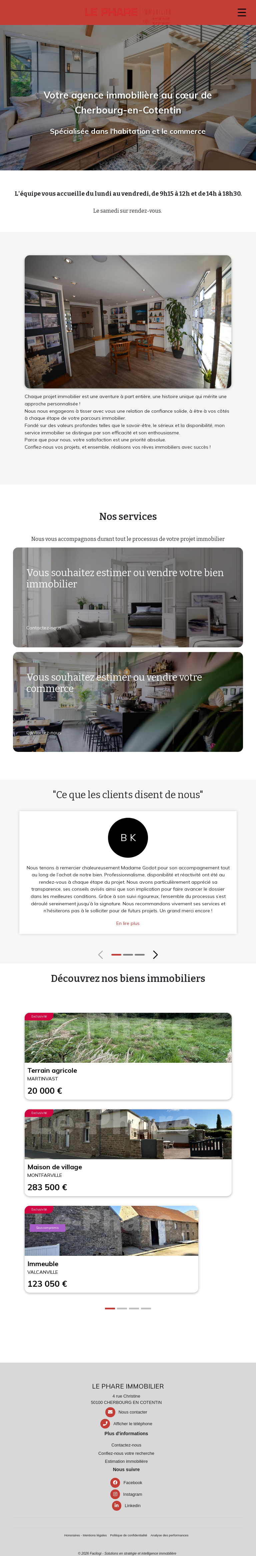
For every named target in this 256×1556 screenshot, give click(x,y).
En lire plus (128, 923)
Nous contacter (133, 1412)
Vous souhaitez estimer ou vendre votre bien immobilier (125, 578)
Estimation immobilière (126, 1461)
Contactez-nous (43, 628)
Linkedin (126, 1505)
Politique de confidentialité (128, 1535)
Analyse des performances (170, 1535)
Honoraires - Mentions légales (85, 1535)
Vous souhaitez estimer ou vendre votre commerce (114, 683)
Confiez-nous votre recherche (126, 1453)
